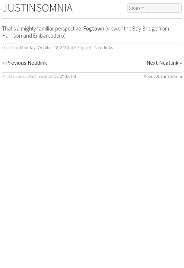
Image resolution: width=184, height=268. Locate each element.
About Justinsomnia (163, 76)
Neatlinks (104, 47)
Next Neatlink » (164, 62)
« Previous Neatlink (24, 62)
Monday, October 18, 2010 (44, 47)
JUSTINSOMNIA (37, 7)
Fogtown (93, 28)
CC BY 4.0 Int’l (66, 76)
